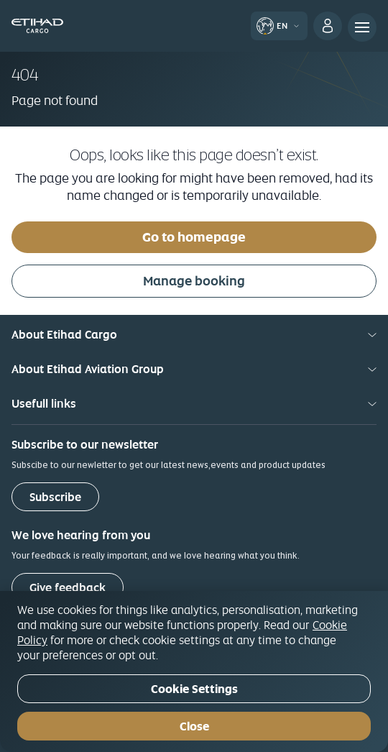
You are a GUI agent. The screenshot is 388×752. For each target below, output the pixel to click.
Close (194, 726)
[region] (194, 671)
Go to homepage (194, 237)
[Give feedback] (67, 587)
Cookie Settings (194, 689)
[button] (281, 25)
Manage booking (194, 280)
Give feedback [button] (67, 587)
